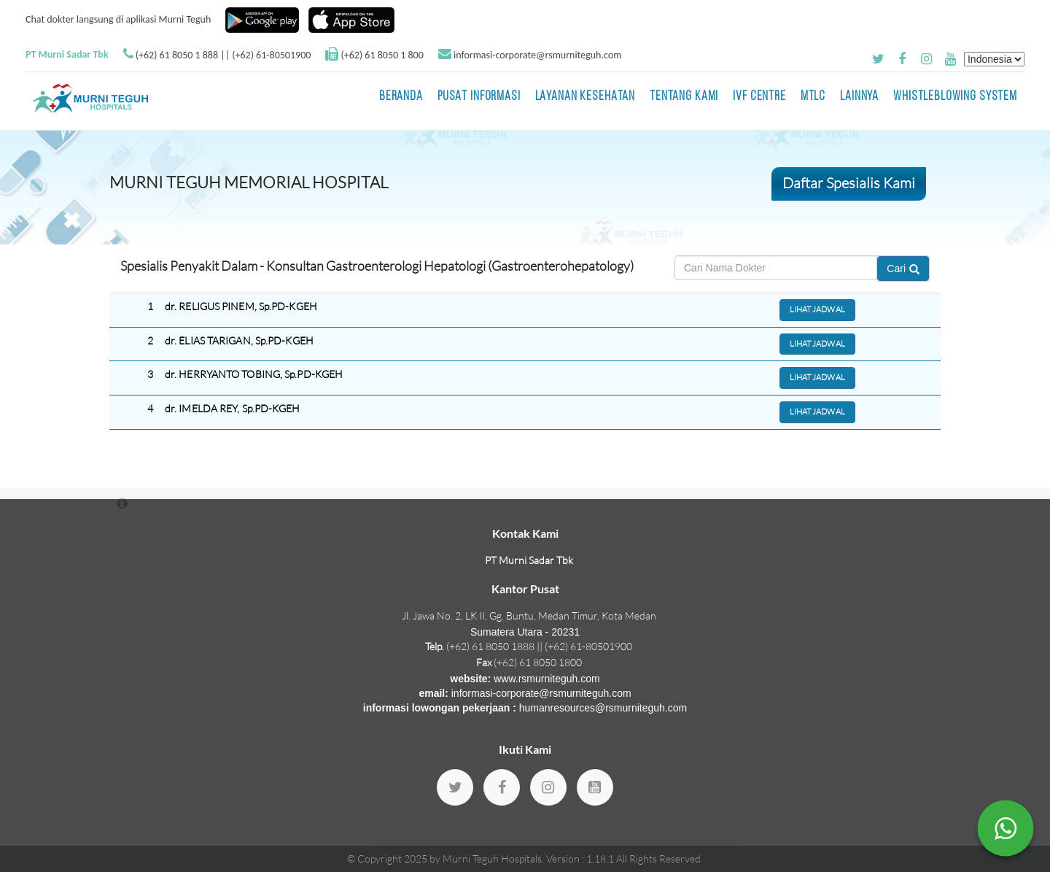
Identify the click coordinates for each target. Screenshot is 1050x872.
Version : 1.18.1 (581, 858)
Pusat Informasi (479, 96)
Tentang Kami (684, 96)
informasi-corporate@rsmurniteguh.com (537, 55)
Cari (903, 268)
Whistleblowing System (955, 96)
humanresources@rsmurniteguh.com (603, 708)
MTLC (813, 96)
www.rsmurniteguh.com (547, 678)
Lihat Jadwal (817, 309)
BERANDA (401, 96)
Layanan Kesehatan (585, 96)
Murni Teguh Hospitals (492, 858)
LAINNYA (859, 96)
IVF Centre (759, 96)
